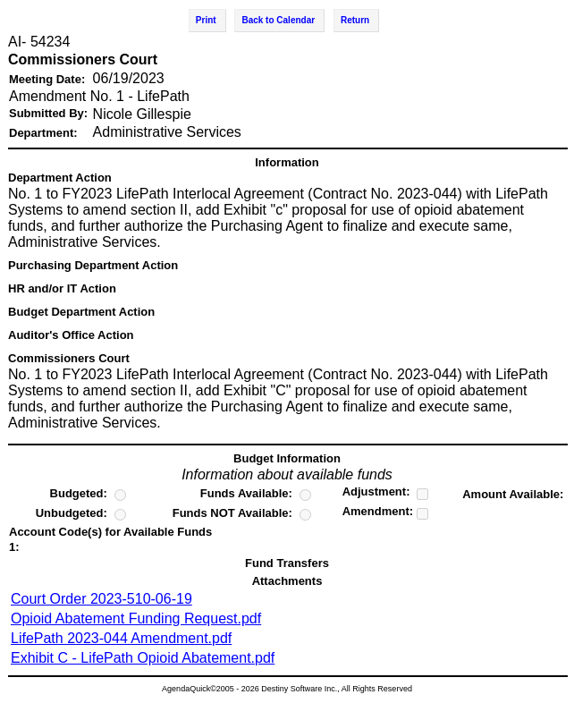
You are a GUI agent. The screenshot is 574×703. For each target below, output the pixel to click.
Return (355, 20)
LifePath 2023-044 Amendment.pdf (121, 638)
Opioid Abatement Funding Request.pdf (136, 618)
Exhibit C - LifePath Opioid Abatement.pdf (142, 657)
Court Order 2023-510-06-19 (101, 598)
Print (206, 20)
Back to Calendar (278, 20)
